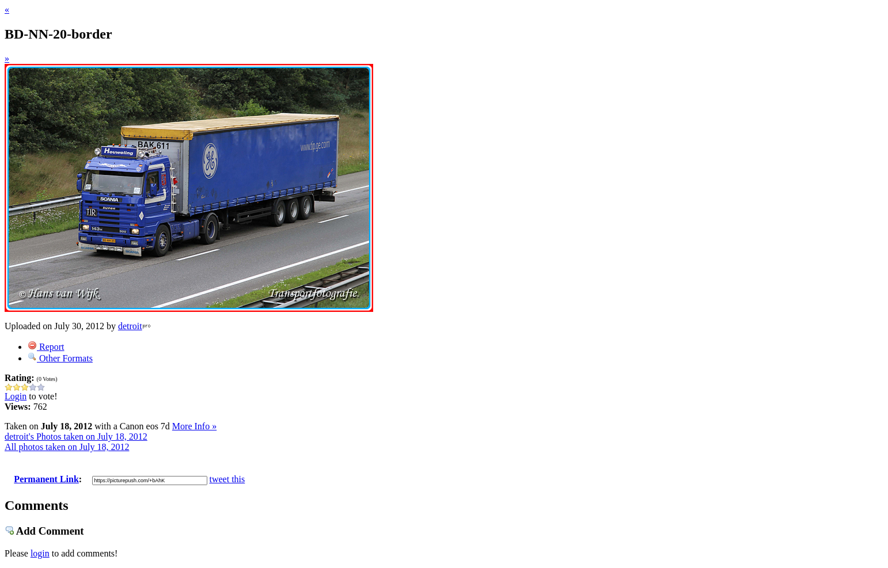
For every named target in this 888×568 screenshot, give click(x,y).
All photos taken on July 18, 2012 (67, 447)
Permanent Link (46, 479)
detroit (130, 326)
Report (46, 347)
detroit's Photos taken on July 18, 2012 (76, 436)
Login (15, 396)
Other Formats (60, 358)
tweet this (227, 479)
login (40, 553)
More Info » (194, 426)
